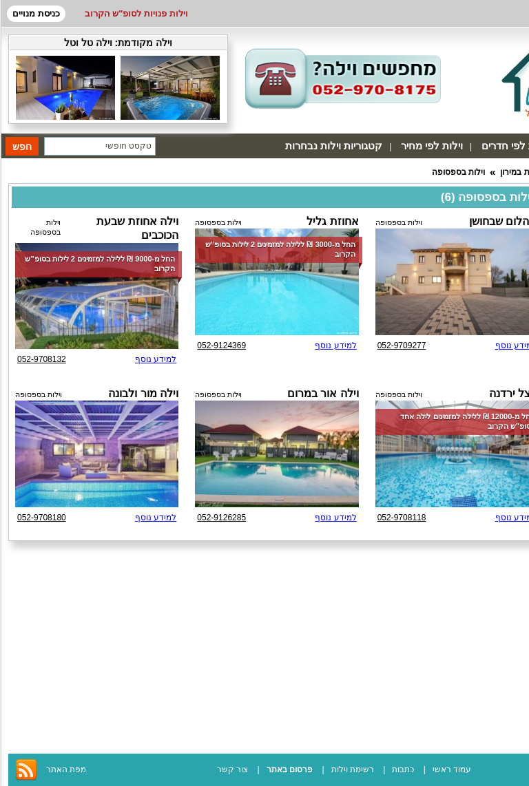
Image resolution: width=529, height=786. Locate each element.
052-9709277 (401, 345)
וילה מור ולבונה (143, 393)
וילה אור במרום (323, 393)
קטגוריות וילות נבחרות (333, 145)
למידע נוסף (335, 345)
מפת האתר (66, 769)
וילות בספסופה (458, 172)
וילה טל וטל (88, 42)
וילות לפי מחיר (432, 145)
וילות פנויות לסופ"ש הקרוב (136, 13)
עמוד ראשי (452, 769)
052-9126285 (221, 517)
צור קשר (232, 769)
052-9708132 (41, 359)
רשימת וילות (352, 769)
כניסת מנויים (36, 13)
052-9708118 (401, 517)
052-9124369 (221, 345)
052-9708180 (41, 517)
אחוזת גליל (332, 221)
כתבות (403, 769)
